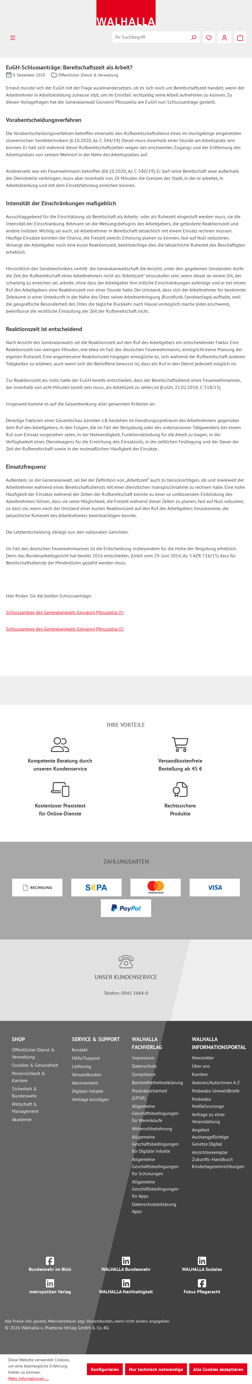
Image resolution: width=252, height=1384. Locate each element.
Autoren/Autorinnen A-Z (216, 1082)
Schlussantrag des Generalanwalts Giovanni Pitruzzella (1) (65, 612)
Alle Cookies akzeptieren (218, 1369)
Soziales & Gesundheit (35, 1065)
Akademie (22, 1119)
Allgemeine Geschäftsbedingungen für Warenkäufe (155, 1113)
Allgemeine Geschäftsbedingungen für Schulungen (155, 1166)
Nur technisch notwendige (156, 1369)
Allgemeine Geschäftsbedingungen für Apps (155, 1189)
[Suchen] (193, 37)
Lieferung (81, 1066)
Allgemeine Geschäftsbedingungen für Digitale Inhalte (155, 1144)
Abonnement (85, 1083)
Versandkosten (86, 1074)
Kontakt (80, 1050)
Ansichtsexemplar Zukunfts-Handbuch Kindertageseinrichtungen (218, 1159)
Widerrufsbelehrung (152, 1128)
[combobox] (149, 37)
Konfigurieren (105, 1369)
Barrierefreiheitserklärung (157, 1082)
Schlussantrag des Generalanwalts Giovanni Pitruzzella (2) (65, 629)
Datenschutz (144, 1066)
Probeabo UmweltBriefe (216, 1091)
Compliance (144, 1074)
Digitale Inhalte (87, 1091)
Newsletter (203, 1058)
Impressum (143, 1058)
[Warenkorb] (240, 37)
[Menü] (13, 37)
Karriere (200, 1074)
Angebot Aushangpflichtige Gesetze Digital (210, 1137)
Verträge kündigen (90, 1099)
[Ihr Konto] (224, 37)
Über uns (201, 1066)
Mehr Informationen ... (28, 1378)
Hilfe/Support (86, 1058)
